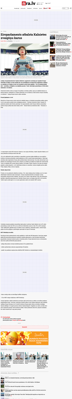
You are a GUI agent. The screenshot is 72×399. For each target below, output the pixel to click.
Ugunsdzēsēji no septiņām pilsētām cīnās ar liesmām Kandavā (63, 43)
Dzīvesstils (23, 8)
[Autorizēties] (70, 8)
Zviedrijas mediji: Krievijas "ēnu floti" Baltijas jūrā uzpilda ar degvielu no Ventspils (25, 395)
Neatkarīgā (16, 8)
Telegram (14, 320)
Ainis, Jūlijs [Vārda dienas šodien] (39, 4)
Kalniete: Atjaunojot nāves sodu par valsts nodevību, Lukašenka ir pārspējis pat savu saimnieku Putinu (6, 363)
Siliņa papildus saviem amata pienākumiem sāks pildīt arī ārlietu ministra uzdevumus (25, 390)
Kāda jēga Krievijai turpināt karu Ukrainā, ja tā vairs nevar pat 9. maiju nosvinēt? (63, 37)
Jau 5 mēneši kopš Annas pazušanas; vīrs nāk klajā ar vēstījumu (22, 382)
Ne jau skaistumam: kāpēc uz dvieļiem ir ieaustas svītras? (62, 64)
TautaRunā (29, 8)
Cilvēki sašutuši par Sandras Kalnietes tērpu (30, 362)
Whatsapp (20, 320)
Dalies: (19, 323)
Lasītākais (54, 32)
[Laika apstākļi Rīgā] (48, 3)
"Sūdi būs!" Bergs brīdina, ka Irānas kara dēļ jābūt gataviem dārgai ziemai (63, 50)
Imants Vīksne (3, 41)
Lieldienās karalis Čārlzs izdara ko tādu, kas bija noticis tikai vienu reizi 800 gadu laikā (63, 58)
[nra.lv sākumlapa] (28, 3)
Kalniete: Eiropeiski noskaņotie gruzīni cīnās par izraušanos (18, 362)
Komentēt (24, 327)
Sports (40, 8)
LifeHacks (35, 8)
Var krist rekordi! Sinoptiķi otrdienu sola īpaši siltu (19, 386)
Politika (4, 31)
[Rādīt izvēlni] (1, 8)
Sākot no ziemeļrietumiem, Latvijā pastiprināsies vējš (19, 378)
